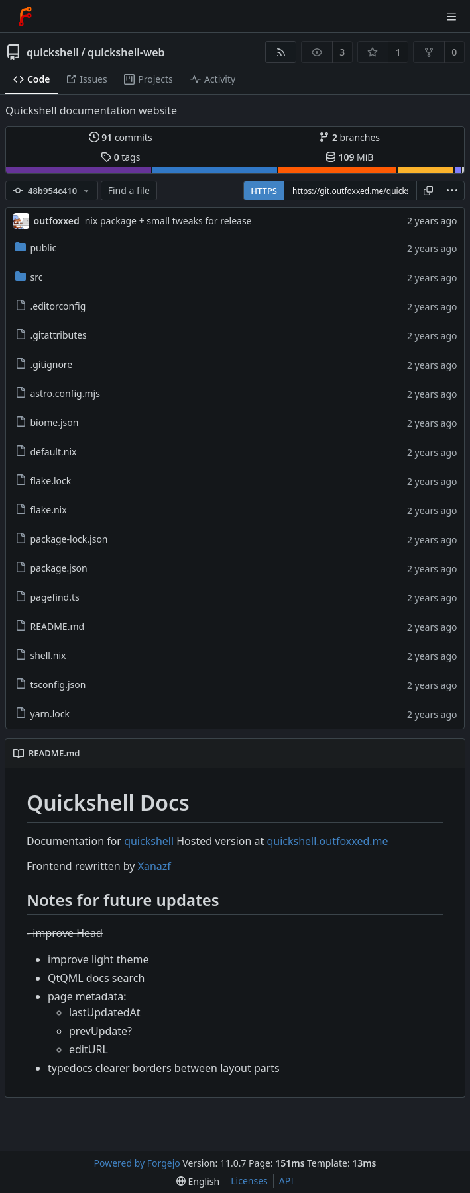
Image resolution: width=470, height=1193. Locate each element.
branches (349, 137)
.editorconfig (50, 306)
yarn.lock (42, 713)
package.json (51, 568)
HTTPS (264, 191)
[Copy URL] (428, 190)
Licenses (249, 1180)
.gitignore (44, 364)
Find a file (129, 190)
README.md (50, 626)
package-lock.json (61, 539)
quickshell (53, 52)
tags (120, 157)
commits (120, 137)
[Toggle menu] (451, 16)
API (286, 1180)
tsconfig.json (50, 684)
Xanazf (154, 866)
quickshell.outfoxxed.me (327, 841)
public (36, 248)
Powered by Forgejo (137, 1163)
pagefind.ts (47, 597)
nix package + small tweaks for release (168, 220)
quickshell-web (126, 52)
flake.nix (41, 510)
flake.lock (43, 480)
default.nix (46, 451)
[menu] (452, 190)
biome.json (47, 422)
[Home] (25, 16)
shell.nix (40, 655)
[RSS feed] (280, 52)
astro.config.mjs (57, 393)
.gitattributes (51, 335)
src (29, 277)
